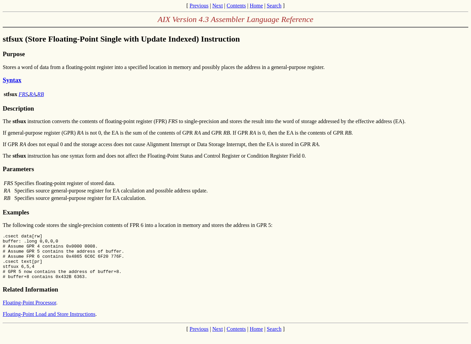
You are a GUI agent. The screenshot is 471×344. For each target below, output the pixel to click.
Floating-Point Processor (29, 312)
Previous (199, 5)
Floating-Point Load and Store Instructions (49, 323)
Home (256, 5)
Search (274, 5)
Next (217, 5)
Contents (236, 5)
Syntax (12, 80)
